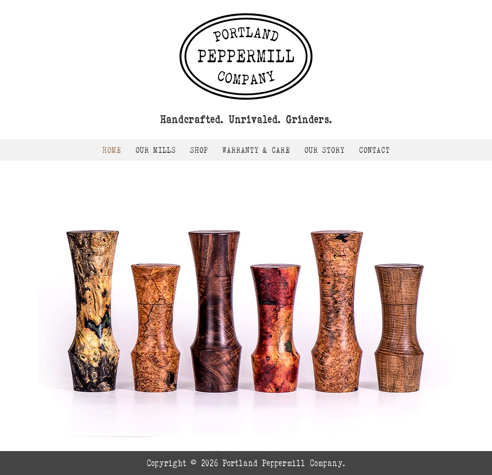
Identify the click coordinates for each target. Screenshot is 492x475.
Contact (374, 150)
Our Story (325, 150)
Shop (199, 150)
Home (111, 150)
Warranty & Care (256, 150)
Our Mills (156, 150)
